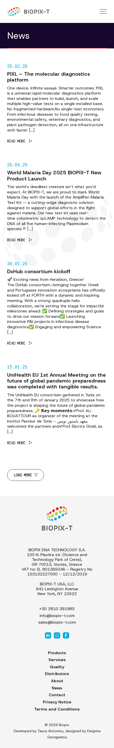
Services (57, 659)
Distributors (57, 673)
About (57, 681)
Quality (57, 667)
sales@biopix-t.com (57, 622)
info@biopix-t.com (57, 615)
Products (57, 652)
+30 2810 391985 (57, 608)
